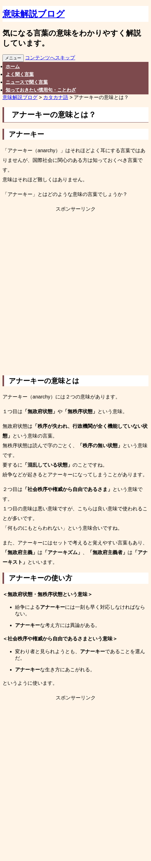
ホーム (13, 66)
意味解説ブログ (34, 14)
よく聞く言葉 (20, 74)
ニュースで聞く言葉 (27, 82)
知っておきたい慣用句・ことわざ (41, 90)
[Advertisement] (75, 294)
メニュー (13, 58)
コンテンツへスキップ (50, 57)
